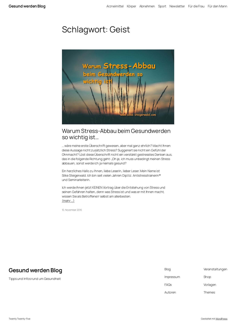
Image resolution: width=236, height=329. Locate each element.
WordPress (221, 318)
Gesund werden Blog (27, 6)
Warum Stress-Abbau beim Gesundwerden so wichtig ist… (116, 134)
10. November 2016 (72, 209)
